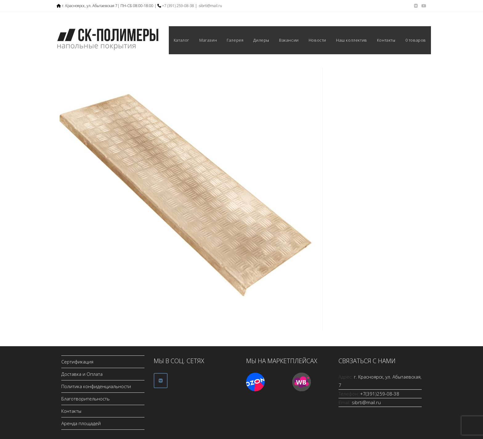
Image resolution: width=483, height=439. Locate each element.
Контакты (71, 411)
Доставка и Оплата (82, 374)
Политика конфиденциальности (96, 386)
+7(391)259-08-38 (379, 394)
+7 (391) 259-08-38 (178, 5)
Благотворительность (85, 399)
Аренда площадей (81, 423)
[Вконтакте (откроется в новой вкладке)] (416, 6)
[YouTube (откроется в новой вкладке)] (423, 6)
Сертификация (77, 362)
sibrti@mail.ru (210, 5)
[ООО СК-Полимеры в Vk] (161, 380)
